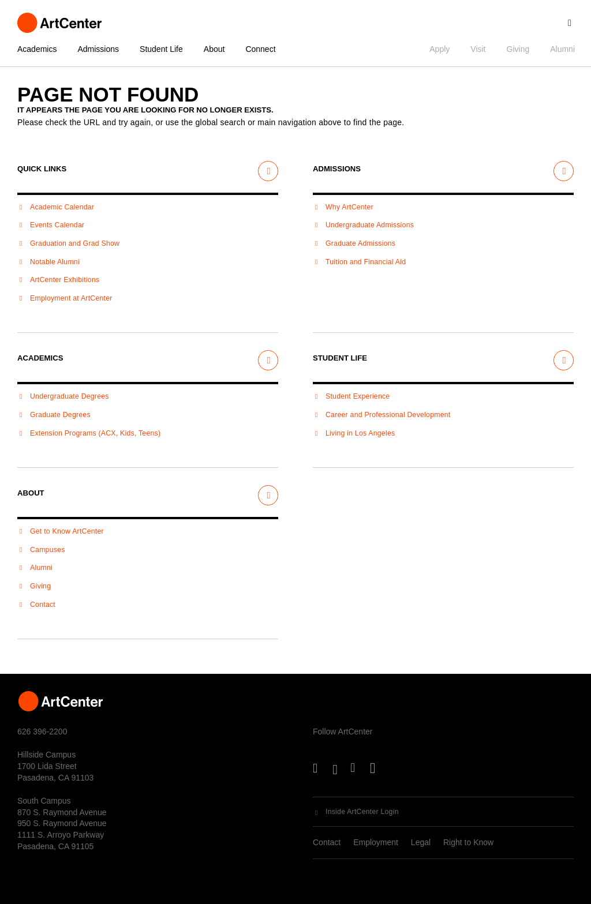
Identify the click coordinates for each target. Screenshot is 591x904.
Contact (327, 842)
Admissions (98, 49)
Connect (260, 49)
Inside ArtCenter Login (362, 812)
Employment (375, 842)
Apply (439, 49)
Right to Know (468, 842)
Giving (518, 49)
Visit (477, 49)
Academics (37, 49)
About (214, 49)
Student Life (161, 49)
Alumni (562, 49)
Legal (421, 842)
